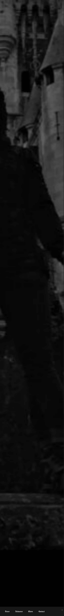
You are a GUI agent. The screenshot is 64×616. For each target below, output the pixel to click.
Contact (42, 611)
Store (30, 611)
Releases (19, 611)
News (7, 611)
